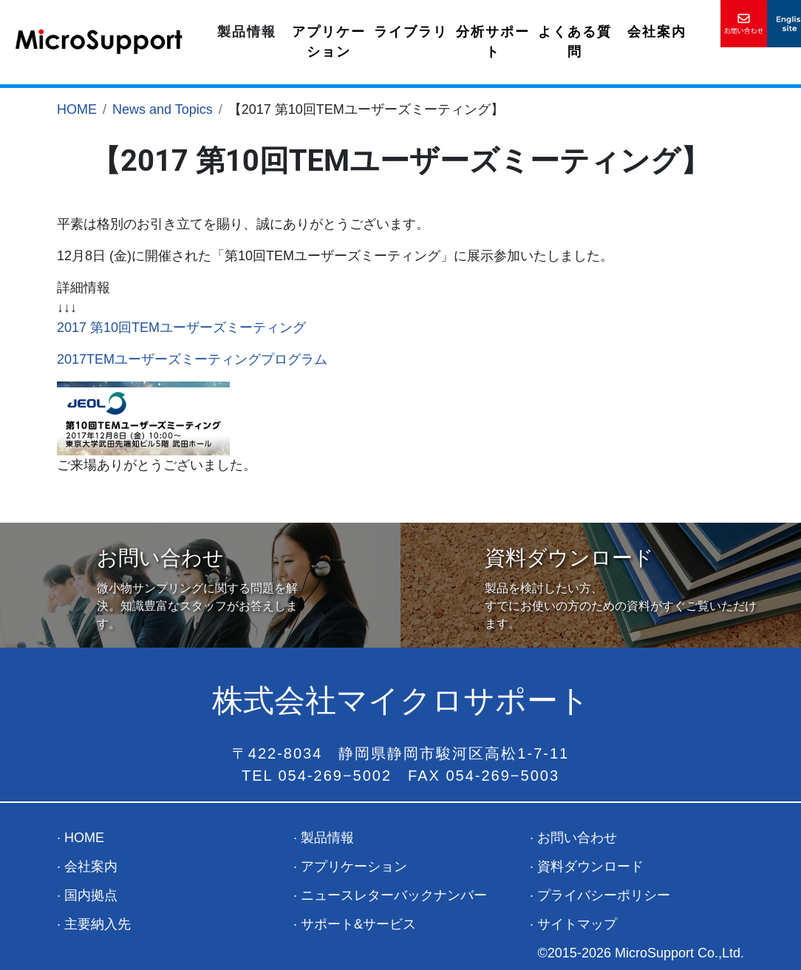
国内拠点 (90, 895)
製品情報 (246, 31)
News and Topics (162, 109)
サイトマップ (577, 924)
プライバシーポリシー (603, 895)
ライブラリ (411, 31)
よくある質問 (575, 41)
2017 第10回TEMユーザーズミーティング (181, 327)
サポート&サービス (358, 924)
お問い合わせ (577, 837)
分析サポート (493, 41)
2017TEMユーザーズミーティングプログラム (192, 359)
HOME (77, 109)
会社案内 (656, 31)
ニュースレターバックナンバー (394, 895)
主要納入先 (97, 924)
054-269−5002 (335, 775)
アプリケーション (329, 41)
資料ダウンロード (590, 866)
